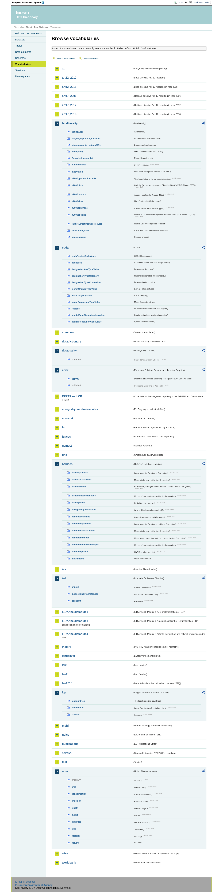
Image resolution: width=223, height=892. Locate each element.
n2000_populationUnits (84, 178)
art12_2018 (69, 86)
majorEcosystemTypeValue (86, 302)
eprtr (65, 370)
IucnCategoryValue (82, 295)
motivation (77, 171)
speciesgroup (79, 237)
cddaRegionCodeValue (84, 256)
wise (65, 853)
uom (65, 771)
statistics (76, 821)
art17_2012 (69, 105)
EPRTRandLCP (72, 396)
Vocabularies (23, 64)
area (74, 787)
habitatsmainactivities (83, 530)
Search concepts (90, 58)
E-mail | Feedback (25, 881)
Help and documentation (28, 33)
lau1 (65, 665)
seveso (66, 753)
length (75, 808)
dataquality (77, 151)
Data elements (23, 52)
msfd (65, 725)
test (64, 762)
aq (63, 68)
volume (75, 842)
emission (76, 800)
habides (67, 464)
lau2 (65, 674)
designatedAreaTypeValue (85, 269)
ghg (64, 454)
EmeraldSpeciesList (82, 158)
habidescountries (81, 516)
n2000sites (77, 201)
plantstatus (77, 707)
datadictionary (71, 341)
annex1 (75, 587)
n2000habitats (79, 194)
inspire (66, 646)
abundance (77, 132)
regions (76, 308)
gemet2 (67, 445)
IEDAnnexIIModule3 (75, 620)
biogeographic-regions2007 (86, 138)
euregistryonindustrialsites (80, 409)
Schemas (20, 58)
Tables (18, 45)
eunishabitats (79, 164)
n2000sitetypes (80, 208)
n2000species (79, 214)
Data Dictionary (41, 27)
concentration (79, 794)
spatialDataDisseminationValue (88, 315)
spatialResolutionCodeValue (87, 321)
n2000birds (77, 185)
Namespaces (22, 76)
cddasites (77, 262)
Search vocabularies (66, 58)
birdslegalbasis (80, 472)
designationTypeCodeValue (86, 282)
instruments (78, 558)
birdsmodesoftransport (84, 495)
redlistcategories (80, 230)
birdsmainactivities (82, 479)
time (74, 829)
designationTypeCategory (85, 276)
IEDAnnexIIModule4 (75, 634)
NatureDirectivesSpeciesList (87, 224)
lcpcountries (78, 701)
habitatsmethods (80, 537)
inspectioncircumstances (85, 594)
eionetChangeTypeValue (84, 289)
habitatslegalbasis (81, 523)
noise (65, 734)
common (68, 332)
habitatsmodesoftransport (85, 544)
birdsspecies (78, 502)
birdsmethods (79, 486)
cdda (65, 247)
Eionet (29, 27)
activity (75, 379)
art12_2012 (69, 77)
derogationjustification (84, 509)
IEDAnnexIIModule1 (75, 611)
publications (70, 743)
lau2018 (67, 683)
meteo (75, 815)
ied (64, 578)
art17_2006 (69, 95)
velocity (76, 836)
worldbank (69, 862)
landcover (68, 655)
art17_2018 (69, 114)
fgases (66, 436)
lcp (64, 692)
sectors (76, 714)
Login (180, 2)
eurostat (67, 418)
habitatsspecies (80, 551)
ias (64, 569)
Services (20, 70)
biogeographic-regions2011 (86, 145)
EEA (29, 2)
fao (64, 427)
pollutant (76, 601)
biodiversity (70, 123)
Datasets (20, 39)
